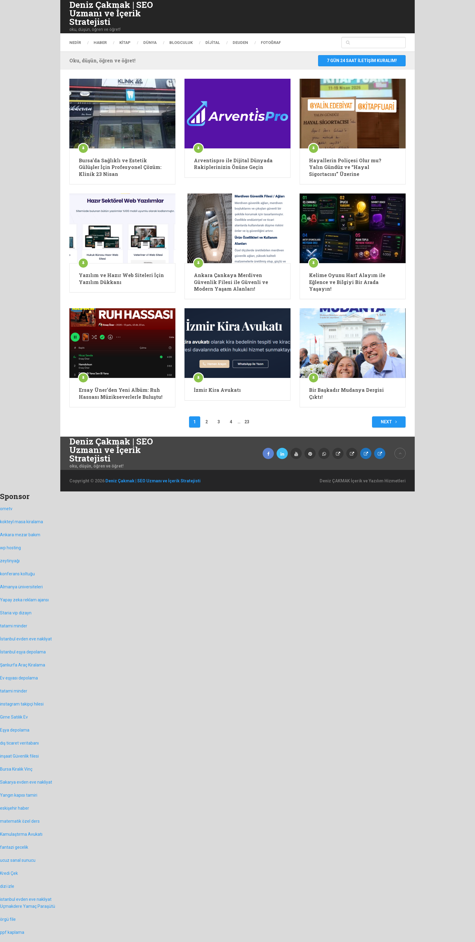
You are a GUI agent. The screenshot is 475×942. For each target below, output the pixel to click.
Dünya (150, 42)
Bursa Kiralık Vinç (16, 769)
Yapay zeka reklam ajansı (24, 599)
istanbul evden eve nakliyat (25, 899)
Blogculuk (181, 42)
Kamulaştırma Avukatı (21, 834)
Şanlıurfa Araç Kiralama (22, 665)
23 (246, 421)
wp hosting (10, 547)
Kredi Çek (9, 873)
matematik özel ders (20, 821)
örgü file (8, 919)
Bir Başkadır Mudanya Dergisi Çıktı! (346, 393)
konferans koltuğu (17, 573)
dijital (212, 42)
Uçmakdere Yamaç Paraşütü (27, 906)
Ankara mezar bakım (20, 534)
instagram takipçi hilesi (22, 704)
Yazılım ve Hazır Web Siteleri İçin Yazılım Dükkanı (121, 278)
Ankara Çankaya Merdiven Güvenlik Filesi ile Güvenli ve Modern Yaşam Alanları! (231, 282)
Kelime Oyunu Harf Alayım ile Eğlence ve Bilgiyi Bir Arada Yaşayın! (347, 282)
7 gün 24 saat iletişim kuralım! (362, 60)
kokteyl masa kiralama (21, 521)
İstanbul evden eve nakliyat (26, 638)
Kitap (125, 42)
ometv (6, 508)
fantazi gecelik (14, 847)
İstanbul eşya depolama (23, 651)
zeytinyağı (10, 560)
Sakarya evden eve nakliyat (26, 782)
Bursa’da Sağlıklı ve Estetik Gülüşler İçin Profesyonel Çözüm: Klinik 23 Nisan (120, 167)
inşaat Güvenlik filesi (19, 756)
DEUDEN (240, 42)
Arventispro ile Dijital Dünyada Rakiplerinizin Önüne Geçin (233, 163)
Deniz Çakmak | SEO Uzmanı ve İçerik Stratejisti (111, 13)
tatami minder (13, 625)
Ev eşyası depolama (19, 678)
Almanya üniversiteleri (21, 586)
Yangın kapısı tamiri (18, 795)
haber (100, 42)
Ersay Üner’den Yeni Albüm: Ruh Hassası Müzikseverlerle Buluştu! (120, 393)
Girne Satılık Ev (14, 717)
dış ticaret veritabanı (19, 743)
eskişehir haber (14, 808)
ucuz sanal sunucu (17, 860)
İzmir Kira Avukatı (217, 390)
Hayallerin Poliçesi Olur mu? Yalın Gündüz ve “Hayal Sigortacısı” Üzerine (345, 167)
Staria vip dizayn (16, 612)
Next (389, 421)
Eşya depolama (14, 730)
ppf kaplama (12, 932)
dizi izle (7, 886)
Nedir (75, 42)
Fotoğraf (271, 42)
